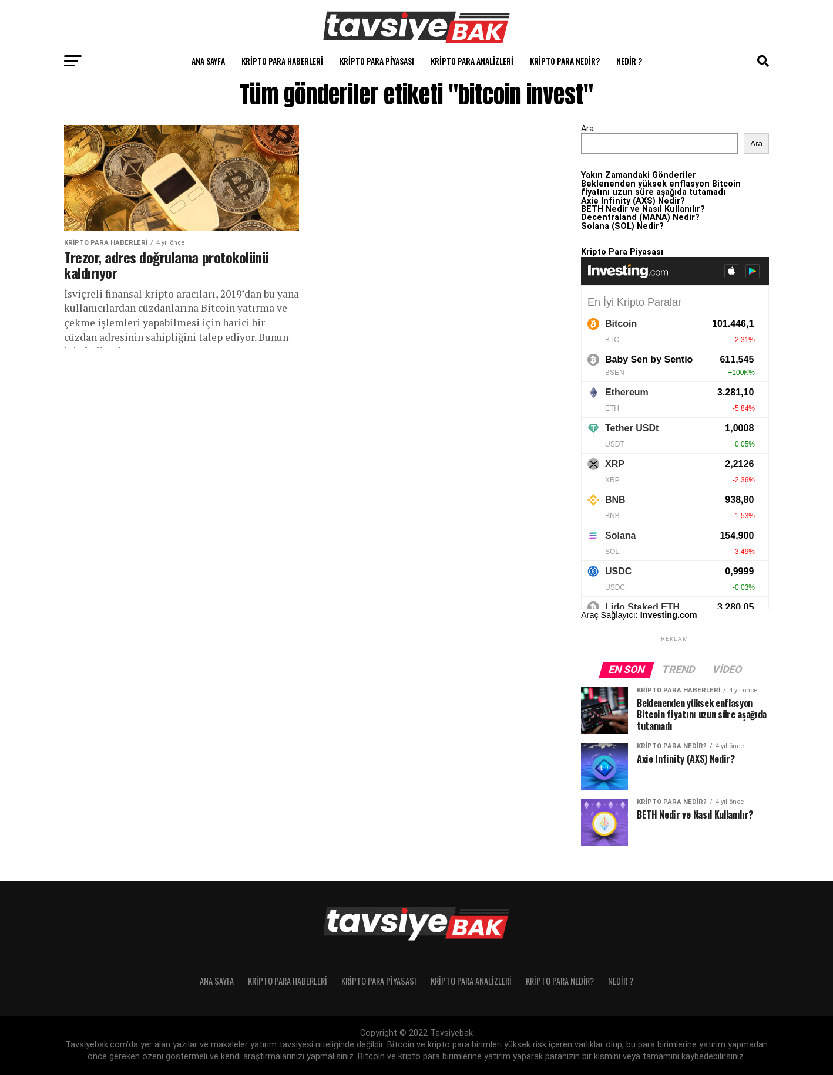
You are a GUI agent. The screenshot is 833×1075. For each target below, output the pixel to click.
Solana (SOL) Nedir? (622, 226)
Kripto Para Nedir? (565, 61)
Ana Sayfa (208, 61)
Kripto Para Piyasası (377, 61)
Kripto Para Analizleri (472, 61)
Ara (587, 129)
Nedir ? (629, 61)
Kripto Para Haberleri (282, 61)
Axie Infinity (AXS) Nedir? (633, 201)
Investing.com (668, 615)
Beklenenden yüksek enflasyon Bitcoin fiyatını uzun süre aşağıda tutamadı (661, 188)
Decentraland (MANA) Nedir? (640, 217)
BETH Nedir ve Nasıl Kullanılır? (643, 209)
